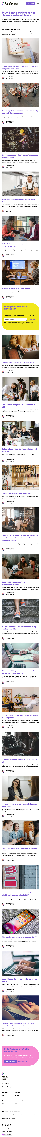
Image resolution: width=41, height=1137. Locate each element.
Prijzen (3, 1103)
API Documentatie (19, 1100)
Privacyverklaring (6, 1128)
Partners (17, 1095)
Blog (16, 1103)
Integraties (17, 1098)
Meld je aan (32, 319)
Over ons (4, 1106)
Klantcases (4, 1100)
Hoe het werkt (5, 1098)
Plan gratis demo (10, 1061)
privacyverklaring (26, 322)
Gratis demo (30, 3)
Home (3, 1095)
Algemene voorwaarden (7, 1131)
